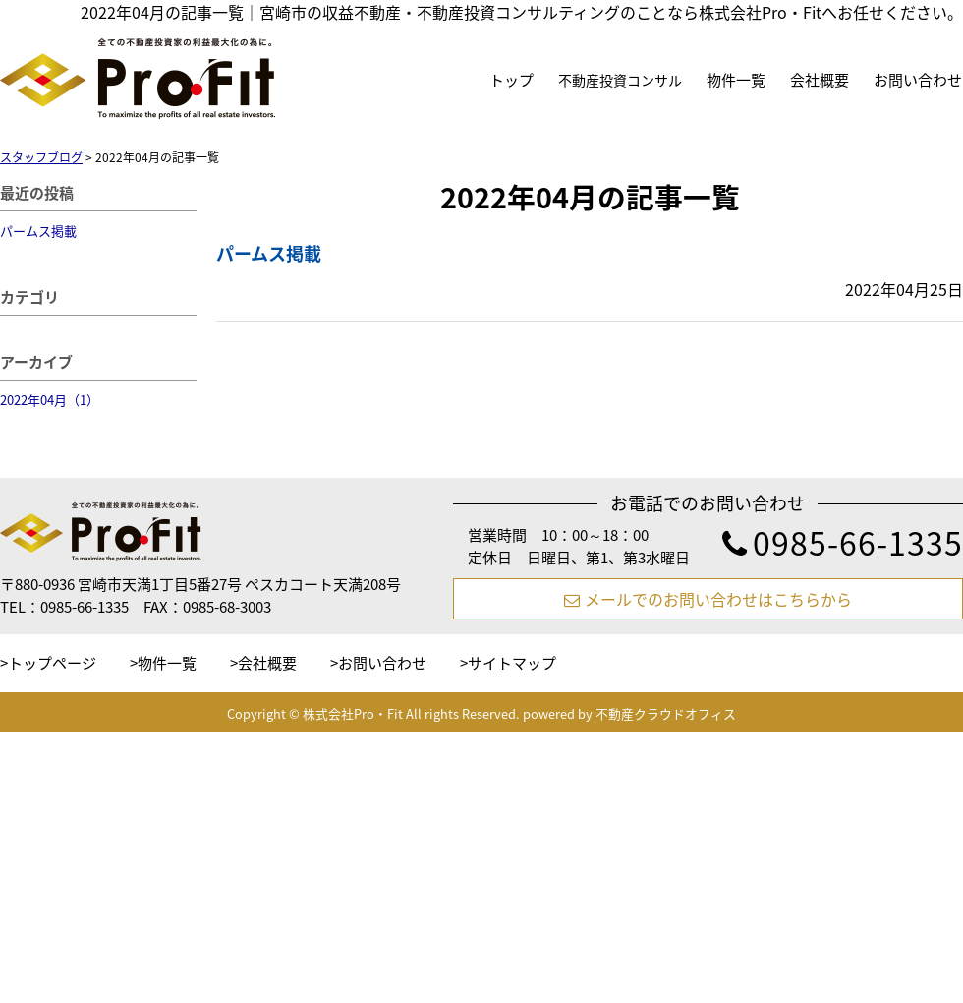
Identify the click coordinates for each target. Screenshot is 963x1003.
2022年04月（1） (49, 399)
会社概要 (819, 79)
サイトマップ (512, 663)
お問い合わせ (918, 79)
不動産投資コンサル (620, 79)
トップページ (52, 663)
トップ (511, 79)
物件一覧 (736, 79)
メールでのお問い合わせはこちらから (708, 599)
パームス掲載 (38, 230)
